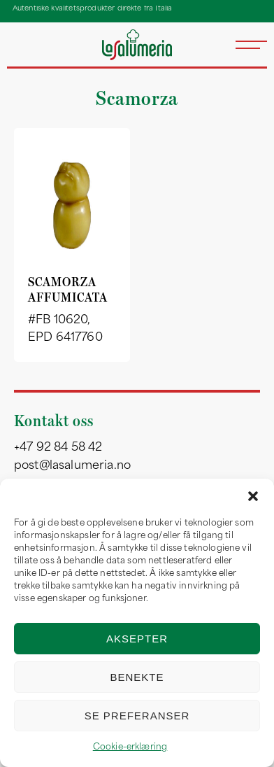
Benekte (137, 677)
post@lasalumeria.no (72, 466)
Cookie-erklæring (130, 747)
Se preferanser (137, 716)
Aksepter (137, 639)
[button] (253, 496)
